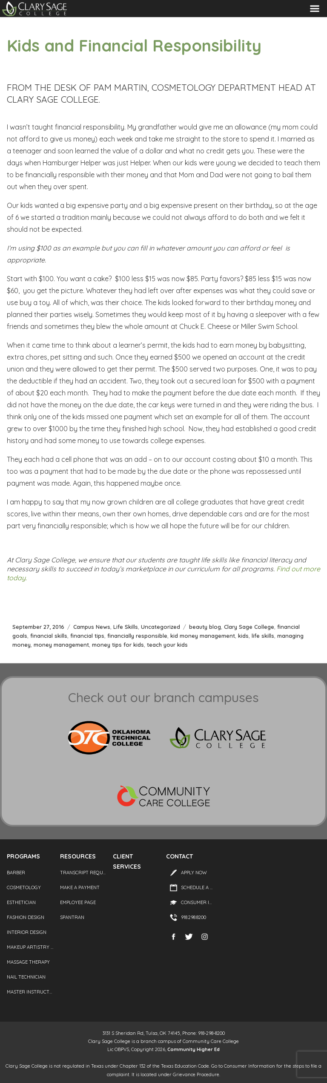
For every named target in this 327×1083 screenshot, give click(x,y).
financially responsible (137, 635)
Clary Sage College (249, 626)
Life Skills (125, 626)
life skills (263, 635)
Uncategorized (160, 626)
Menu (314, 9)
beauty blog (205, 626)
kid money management (202, 635)
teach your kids (167, 644)
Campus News (91, 626)
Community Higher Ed (193, 1049)
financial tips (87, 635)
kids (243, 635)
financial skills (48, 635)
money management (61, 644)
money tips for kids (118, 644)
